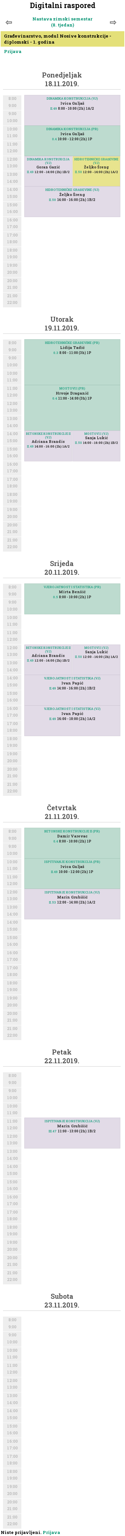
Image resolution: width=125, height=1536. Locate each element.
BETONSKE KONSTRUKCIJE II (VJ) (48, 435)
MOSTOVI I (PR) (72, 388)
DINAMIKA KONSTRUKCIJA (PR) (72, 129)
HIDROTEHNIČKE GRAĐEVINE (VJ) (96, 161)
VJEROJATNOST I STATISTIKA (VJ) (72, 678)
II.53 (52, 902)
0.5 (55, 597)
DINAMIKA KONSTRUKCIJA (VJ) (72, 98)
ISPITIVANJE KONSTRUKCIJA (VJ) (72, 892)
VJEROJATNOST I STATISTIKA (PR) (72, 587)
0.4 (54, 139)
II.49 (53, 108)
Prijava (12, 51)
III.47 (53, 1131)
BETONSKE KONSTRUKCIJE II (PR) (72, 831)
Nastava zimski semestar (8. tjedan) (62, 22)
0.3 (55, 353)
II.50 (78, 172)
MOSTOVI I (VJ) (96, 434)
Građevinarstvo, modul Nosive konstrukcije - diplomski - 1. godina (57, 39)
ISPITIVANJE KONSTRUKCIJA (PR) (72, 862)
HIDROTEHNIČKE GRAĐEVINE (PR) (72, 343)
